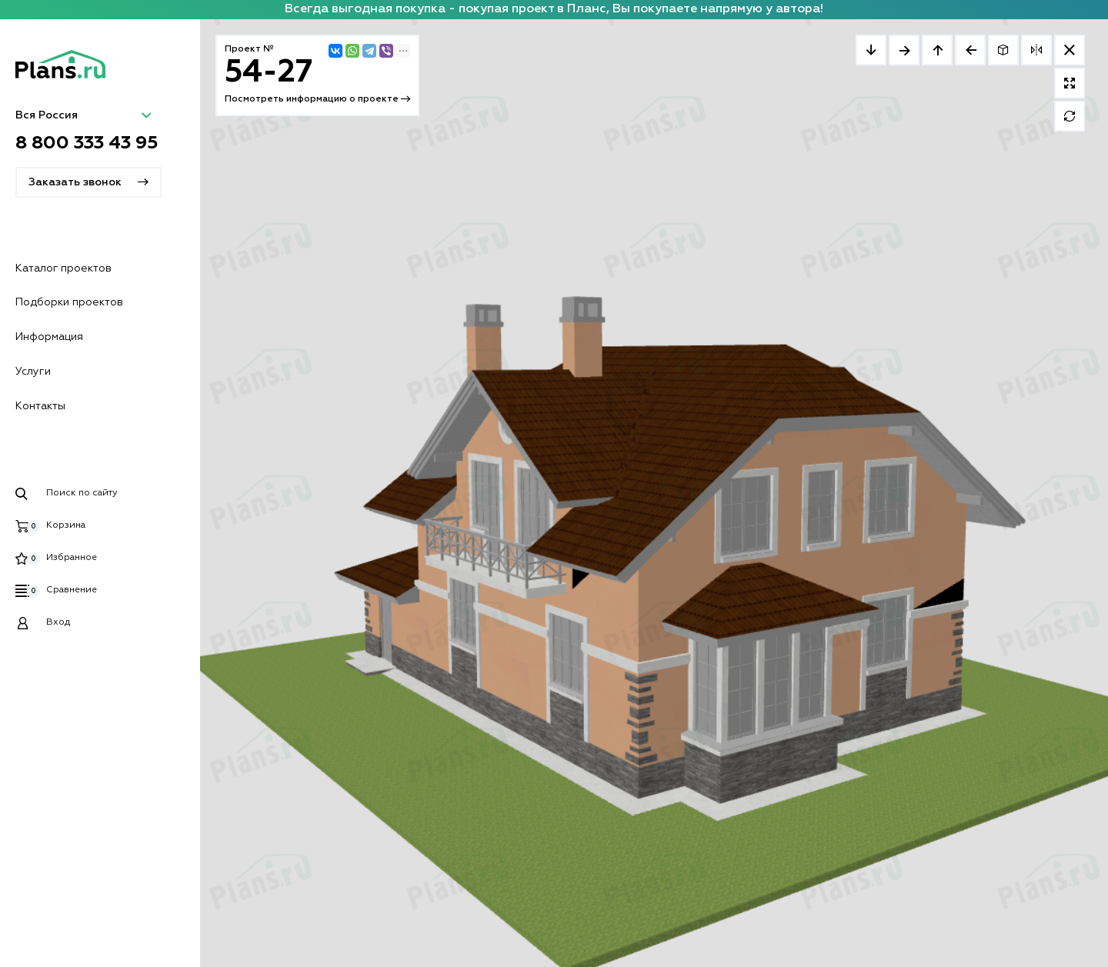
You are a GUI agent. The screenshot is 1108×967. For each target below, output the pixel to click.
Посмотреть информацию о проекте (317, 99)
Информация (49, 337)
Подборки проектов (69, 302)
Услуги (33, 371)
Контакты (40, 406)
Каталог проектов (63, 268)
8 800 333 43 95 (87, 143)
